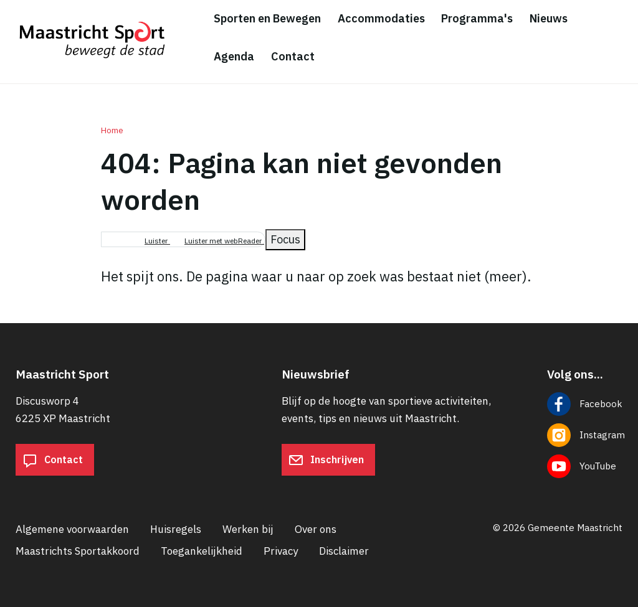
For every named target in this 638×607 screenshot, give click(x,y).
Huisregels (175, 529)
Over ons (315, 529)
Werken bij (248, 529)
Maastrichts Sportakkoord (78, 551)
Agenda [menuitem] (234, 56)
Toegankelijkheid (201, 551)
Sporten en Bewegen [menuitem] (267, 18)
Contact (52, 460)
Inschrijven (326, 460)
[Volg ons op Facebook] (584, 404)
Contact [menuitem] (293, 56)
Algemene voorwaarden (72, 529)
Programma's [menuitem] (477, 18)
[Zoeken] (619, 38)
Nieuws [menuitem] (549, 18)
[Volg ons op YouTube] (584, 466)
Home (112, 130)
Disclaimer (344, 551)
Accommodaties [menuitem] (381, 18)
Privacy (281, 551)
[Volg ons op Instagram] (584, 435)
